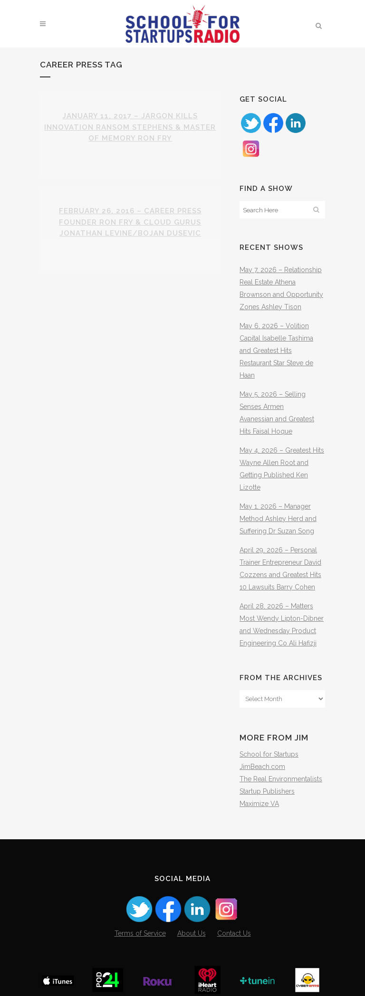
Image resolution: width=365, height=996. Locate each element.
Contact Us (234, 933)
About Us (191, 933)
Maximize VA (259, 803)
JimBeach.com (262, 766)
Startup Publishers (267, 791)
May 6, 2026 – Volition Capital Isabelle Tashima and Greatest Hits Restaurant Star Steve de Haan (276, 350)
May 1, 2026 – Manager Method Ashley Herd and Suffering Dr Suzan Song (278, 519)
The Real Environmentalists (281, 779)
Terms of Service (140, 933)
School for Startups (269, 754)
